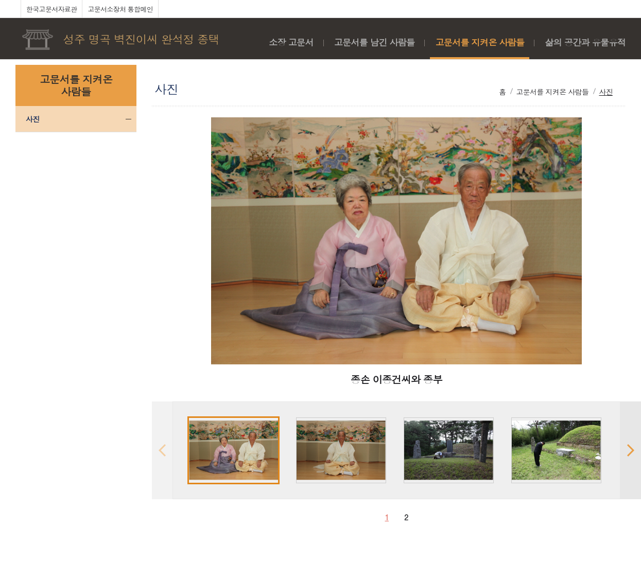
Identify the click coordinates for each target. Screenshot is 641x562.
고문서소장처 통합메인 (120, 9)
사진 (33, 119)
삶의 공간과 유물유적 (585, 42)
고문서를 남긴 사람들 (374, 42)
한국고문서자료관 (51, 9)
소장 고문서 (291, 42)
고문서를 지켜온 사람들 (479, 42)
